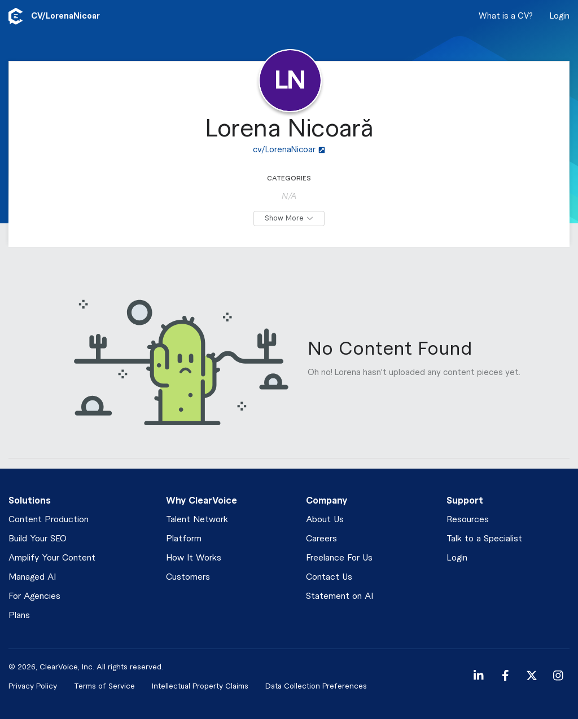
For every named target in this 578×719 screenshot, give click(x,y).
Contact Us (329, 577)
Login (560, 16)
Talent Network (197, 519)
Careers (321, 539)
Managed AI (32, 577)
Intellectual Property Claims (200, 686)
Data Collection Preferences (316, 686)
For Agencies (34, 596)
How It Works (193, 558)
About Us (325, 519)
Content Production (48, 519)
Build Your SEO (37, 539)
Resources (467, 519)
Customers (188, 577)
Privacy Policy (32, 686)
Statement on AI (339, 596)
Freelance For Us (339, 558)
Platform (184, 539)
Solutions (29, 500)
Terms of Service (104, 686)
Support (464, 500)
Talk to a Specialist (484, 539)
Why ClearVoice (201, 500)
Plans (19, 615)
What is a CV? (506, 16)
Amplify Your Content (51, 558)
